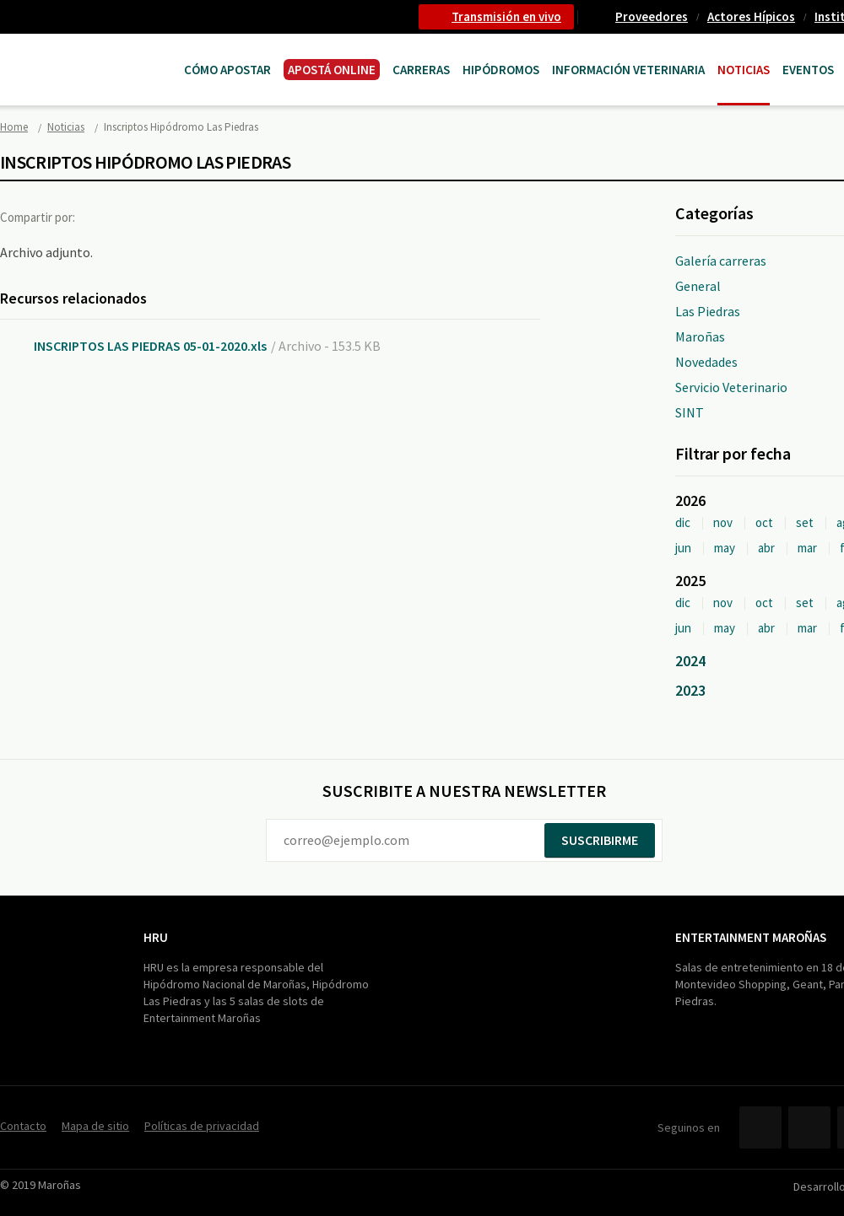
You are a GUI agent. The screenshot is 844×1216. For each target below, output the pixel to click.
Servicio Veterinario (731, 387)
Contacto (23, 1125)
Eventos (808, 70)
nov (723, 522)
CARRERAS (421, 70)
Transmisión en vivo (506, 16)
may (724, 548)
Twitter (138, 216)
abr (766, 548)
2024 (690, 660)
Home (14, 127)
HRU (155, 937)
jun (683, 548)
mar (807, 548)
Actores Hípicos (751, 16)
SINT (689, 412)
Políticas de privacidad (201, 1125)
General (698, 285)
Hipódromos (501, 70)
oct (764, 522)
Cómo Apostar (227, 70)
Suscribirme (599, 839)
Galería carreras (720, 260)
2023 (690, 690)
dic (682, 522)
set (805, 522)
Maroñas (700, 336)
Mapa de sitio (95, 1125)
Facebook (103, 216)
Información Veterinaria (628, 70)
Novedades (706, 361)
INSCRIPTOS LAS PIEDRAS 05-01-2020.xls (150, 345)
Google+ (173, 216)
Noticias (743, 70)
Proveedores (651, 16)
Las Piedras (707, 311)
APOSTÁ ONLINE (332, 70)
